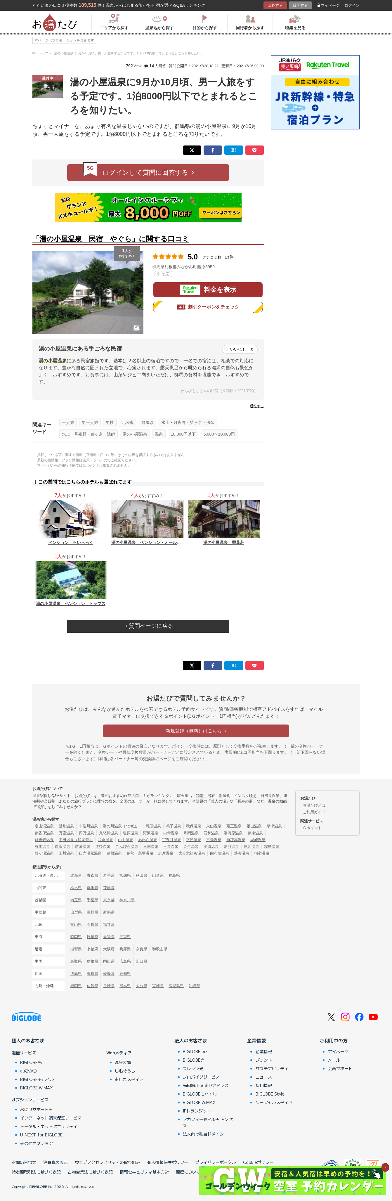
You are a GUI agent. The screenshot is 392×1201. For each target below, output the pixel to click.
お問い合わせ (24, 1162)
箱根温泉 (114, 853)
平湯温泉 (213, 840)
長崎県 (109, 986)
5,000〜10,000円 (219, 434)
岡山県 (109, 961)
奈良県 (141, 949)
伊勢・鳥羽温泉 (140, 853)
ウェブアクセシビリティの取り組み (107, 1162)
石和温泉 (211, 833)
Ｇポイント (312, 828)
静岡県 (76, 937)
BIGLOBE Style (270, 1094)
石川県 (92, 924)
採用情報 (264, 1085)
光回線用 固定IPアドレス (205, 1085)
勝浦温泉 (82, 846)
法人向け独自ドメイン (203, 1134)
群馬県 (147, 422)
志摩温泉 (166, 853)
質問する (300, 5)
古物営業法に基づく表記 (90, 1172)
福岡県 (76, 986)
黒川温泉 (251, 846)
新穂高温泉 (235, 840)
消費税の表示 (55, 1162)
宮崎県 (158, 986)
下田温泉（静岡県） (76, 840)
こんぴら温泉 (126, 846)
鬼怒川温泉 (108, 833)
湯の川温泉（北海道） (122, 826)
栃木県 (76, 887)
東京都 (109, 900)
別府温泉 (231, 846)
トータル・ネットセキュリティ (48, 1126)
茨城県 (109, 887)
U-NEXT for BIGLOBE (41, 1135)
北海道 (76, 875)
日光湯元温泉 (90, 853)
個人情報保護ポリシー (167, 1162)
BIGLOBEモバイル (37, 1079)
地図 (163, 274)
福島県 (174, 875)
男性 (110, 422)
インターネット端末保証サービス (50, 1118)
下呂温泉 (193, 840)
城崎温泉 (258, 840)
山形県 (158, 875)
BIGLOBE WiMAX (36, 1088)
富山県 (76, 924)
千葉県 (92, 900)
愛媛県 (109, 973)
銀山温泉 (254, 826)
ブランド (264, 1060)
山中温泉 (125, 840)
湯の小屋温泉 (135, 434)
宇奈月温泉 (171, 840)
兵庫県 (125, 949)
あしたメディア (129, 1079)
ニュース (264, 1077)
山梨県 (76, 912)
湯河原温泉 (233, 833)
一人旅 (68, 422)
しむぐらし (125, 1071)
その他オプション (36, 1143)
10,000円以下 (183, 434)
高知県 (125, 973)
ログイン (352, 5)
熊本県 (125, 986)
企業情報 (256, 1040)
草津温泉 (274, 826)
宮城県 (125, 875)
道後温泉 (102, 846)
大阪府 (109, 949)
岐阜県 (92, 937)
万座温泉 (66, 833)
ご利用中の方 (334, 1040)
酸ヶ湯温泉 (44, 853)
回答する (275, 5)
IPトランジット (197, 1111)
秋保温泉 (193, 826)
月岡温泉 (191, 833)
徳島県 (76, 973)
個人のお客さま (28, 1040)
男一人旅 (90, 422)
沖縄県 (194, 986)
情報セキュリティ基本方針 (144, 1172)
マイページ (329, 5)
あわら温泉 (147, 840)
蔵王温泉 (234, 826)
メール (334, 1060)
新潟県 (109, 912)
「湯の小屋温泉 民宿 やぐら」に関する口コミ (110, 239)
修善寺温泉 (44, 840)
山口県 (141, 961)
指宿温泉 (261, 853)
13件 (229, 257)
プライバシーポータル (215, 1162)
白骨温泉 (170, 833)
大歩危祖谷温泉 (191, 853)
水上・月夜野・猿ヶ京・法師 (187, 422)
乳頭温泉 (153, 826)
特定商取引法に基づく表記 (36, 1172)
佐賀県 (92, 986)
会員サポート (340, 1068)
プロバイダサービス (201, 1077)
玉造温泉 (170, 846)
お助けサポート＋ (36, 1109)
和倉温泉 (105, 840)
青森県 (92, 875)
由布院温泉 (219, 853)
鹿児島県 (176, 986)
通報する (257, 406)
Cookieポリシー (258, 1162)
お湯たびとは (314, 805)
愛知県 (109, 937)
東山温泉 (213, 826)
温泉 (159, 434)
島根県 (92, 961)
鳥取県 (76, 961)
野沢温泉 (150, 833)
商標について (188, 1172)
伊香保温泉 (44, 833)
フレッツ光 (193, 1068)
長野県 (92, 912)
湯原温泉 (211, 846)
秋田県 (141, 875)
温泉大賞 (123, 1062)
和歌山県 (159, 949)
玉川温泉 (66, 853)
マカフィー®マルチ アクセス (208, 1122)
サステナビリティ (272, 1068)
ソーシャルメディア (274, 1102)
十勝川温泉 (88, 826)
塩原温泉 (130, 833)
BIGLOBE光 (31, 1062)
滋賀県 (76, 949)
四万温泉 (86, 833)
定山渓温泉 (44, 826)
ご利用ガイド (314, 812)
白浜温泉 (62, 846)
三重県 (125, 937)
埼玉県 (76, 900)
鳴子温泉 (173, 826)
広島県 (125, 961)
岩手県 (109, 875)
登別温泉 (66, 826)
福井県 (109, 924)
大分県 (141, 986)
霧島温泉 (271, 846)
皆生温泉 (191, 846)
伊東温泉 (255, 833)
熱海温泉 (241, 853)
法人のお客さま (190, 1040)
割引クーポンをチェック (208, 307)
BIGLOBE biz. (196, 1051)
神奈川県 (127, 900)
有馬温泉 (42, 846)
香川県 (92, 973)
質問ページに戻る (149, 626)
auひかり (28, 1071)
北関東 (128, 422)
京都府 (92, 949)
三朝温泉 (150, 846)
